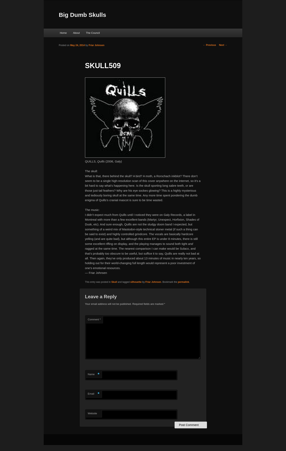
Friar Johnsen (96, 45)
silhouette (136, 282)
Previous (209, 45)
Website (92, 413)
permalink (183, 282)
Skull (114, 282)
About (76, 32)
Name (94, 374)
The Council (93, 32)
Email (94, 394)
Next (223, 45)
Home (63, 32)
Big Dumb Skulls (82, 15)
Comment (94, 319)
